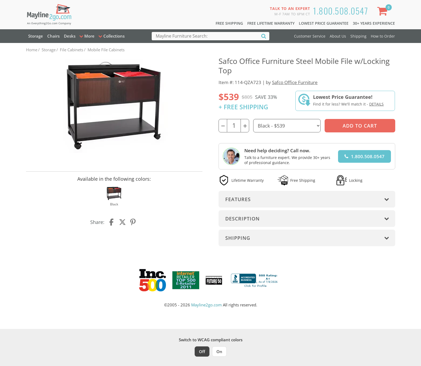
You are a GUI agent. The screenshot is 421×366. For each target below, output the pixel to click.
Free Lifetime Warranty (271, 23)
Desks (69, 36)
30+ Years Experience (374, 23)
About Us (338, 36)
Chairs (53, 36)
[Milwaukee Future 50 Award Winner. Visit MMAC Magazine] (214, 280)
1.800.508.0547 (340, 10)
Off (202, 351)
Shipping (358, 36)
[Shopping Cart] (383, 12)
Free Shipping (229, 23)
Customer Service (309, 36)
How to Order (383, 36)
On (219, 351)
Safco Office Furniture (295, 82)
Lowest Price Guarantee (324, 23)
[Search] (263, 35)
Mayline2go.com (206, 304)
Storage (35, 36)
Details (376, 104)
